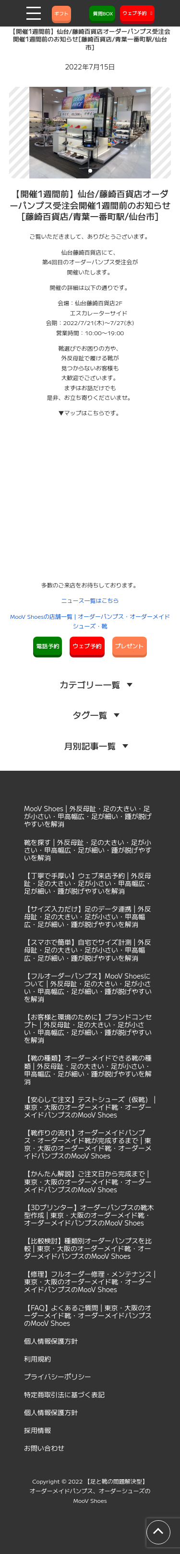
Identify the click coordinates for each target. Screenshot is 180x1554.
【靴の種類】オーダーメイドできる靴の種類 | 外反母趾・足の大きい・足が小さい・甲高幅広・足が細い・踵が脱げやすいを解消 (88, 1069)
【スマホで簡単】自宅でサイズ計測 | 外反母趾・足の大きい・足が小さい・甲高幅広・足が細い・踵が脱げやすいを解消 (87, 949)
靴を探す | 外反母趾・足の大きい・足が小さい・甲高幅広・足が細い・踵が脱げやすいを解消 (88, 849)
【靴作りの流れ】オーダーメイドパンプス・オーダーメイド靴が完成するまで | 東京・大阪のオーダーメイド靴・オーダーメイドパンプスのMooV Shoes (88, 1144)
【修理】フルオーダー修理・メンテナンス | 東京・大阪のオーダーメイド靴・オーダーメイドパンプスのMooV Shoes (90, 1281)
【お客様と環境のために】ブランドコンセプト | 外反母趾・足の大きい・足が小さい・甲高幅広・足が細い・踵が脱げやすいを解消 (88, 1028)
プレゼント (129, 645)
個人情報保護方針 (51, 1341)
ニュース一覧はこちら (90, 600)
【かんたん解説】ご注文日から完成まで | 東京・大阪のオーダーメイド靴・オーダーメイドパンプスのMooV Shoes (88, 1181)
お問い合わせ (44, 1448)
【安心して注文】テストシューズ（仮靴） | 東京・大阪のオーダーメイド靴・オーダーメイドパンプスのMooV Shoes (90, 1106)
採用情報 (37, 1430)
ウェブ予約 (86, 645)
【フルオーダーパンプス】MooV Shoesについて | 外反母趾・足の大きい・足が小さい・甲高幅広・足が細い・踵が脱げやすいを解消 (88, 987)
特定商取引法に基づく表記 (64, 1394)
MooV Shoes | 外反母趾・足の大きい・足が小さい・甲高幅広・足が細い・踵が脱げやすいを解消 (88, 816)
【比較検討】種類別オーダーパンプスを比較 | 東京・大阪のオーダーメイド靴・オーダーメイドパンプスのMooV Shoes (88, 1248)
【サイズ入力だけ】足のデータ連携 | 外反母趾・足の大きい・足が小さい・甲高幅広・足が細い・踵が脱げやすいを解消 (87, 916)
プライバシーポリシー (57, 1376)
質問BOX (102, 13)
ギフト (61, 13)
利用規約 (37, 1358)
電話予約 (47, 645)
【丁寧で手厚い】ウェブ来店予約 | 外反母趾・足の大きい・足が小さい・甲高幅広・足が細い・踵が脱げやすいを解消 (88, 883)
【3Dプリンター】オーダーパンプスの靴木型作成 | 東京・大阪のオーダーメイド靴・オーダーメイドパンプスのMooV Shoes (89, 1214)
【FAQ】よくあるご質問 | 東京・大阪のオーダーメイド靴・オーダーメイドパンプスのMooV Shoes (88, 1315)
